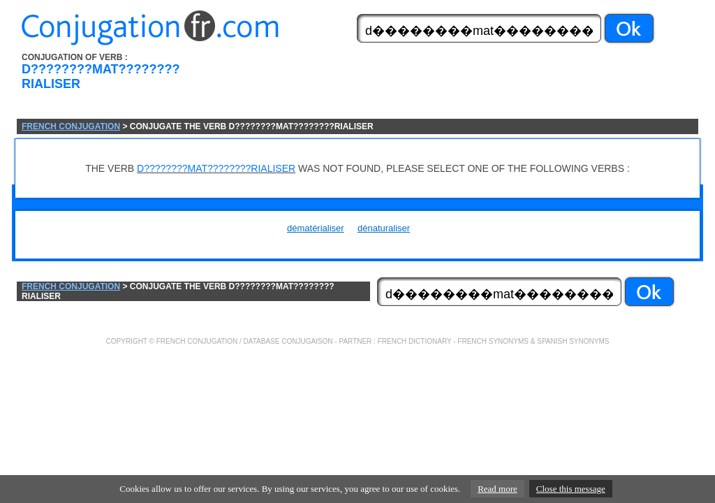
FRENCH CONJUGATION (71, 126)
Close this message (570, 488)
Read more (497, 488)
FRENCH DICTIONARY (415, 341)
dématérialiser (315, 228)
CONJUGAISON (306, 341)
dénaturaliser (384, 228)
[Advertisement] (436, 85)
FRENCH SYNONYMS (493, 341)
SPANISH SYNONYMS (573, 341)
